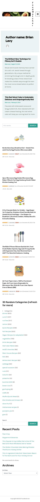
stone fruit (6, 404)
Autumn (5, 375)
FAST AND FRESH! (8, 346)
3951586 (11, 222)
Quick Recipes (7, 328)
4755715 (11, 257)
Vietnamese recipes (9, 407)
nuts (4, 371)
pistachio (5, 378)
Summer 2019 (7, 382)
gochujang (6, 389)
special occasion (8, 367)
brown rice (6, 386)
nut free (5, 320)
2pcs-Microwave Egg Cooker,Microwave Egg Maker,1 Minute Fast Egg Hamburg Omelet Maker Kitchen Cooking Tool (19, 180)
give (4, 414)
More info (11, 156)
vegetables (6, 339)
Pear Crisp (6, 434)
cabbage (5, 364)
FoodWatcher (33, 14)
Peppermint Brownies (10, 437)
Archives (5, 470)
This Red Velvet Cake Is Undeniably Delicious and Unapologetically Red (19, 98)
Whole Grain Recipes (9, 360)
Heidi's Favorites (8, 349)
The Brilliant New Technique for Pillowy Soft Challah (18, 60)
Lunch (4, 317)
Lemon (4, 324)
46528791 (12, 291)
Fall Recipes (6, 331)
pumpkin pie (7, 411)
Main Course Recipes (10, 353)
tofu (3, 357)
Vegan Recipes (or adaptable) (13, 335)
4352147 (11, 154)
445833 (11, 186)
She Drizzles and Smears (11, 400)
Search (33, 125)
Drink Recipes (7, 342)
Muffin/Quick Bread (9, 396)
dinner (4, 313)
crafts (4, 393)
